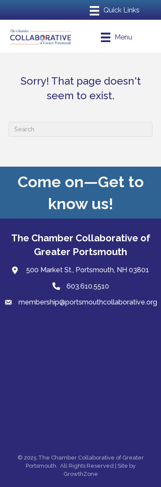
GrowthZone (81, 474)
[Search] (80, 129)
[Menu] (114, 10)
